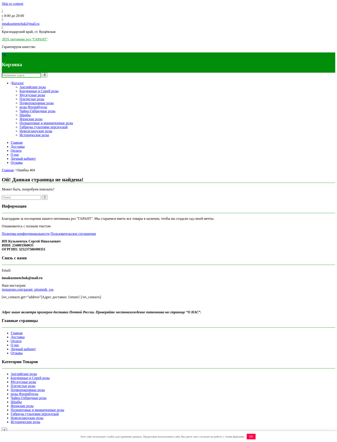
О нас (15, 154)
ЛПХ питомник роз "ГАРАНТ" (25, 39)
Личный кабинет (23, 158)
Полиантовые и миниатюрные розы (46, 123)
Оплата (16, 150)
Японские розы (31, 119)
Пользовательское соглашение (73, 234)
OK (251, 436)
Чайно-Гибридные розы (37, 111)
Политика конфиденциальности (26, 234)
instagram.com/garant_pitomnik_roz (27, 289)
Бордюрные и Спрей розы (39, 91)
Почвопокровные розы (37, 103)
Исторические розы (34, 135)
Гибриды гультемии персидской (44, 127)
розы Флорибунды (33, 107)
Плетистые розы (32, 99)
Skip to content (12, 4)
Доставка (18, 146)
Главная (17, 142)
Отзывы (17, 162)
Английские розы (33, 87)
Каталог (17, 83)
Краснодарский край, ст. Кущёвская (28, 32)
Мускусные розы (32, 95)
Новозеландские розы (36, 131)
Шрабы (25, 115)
